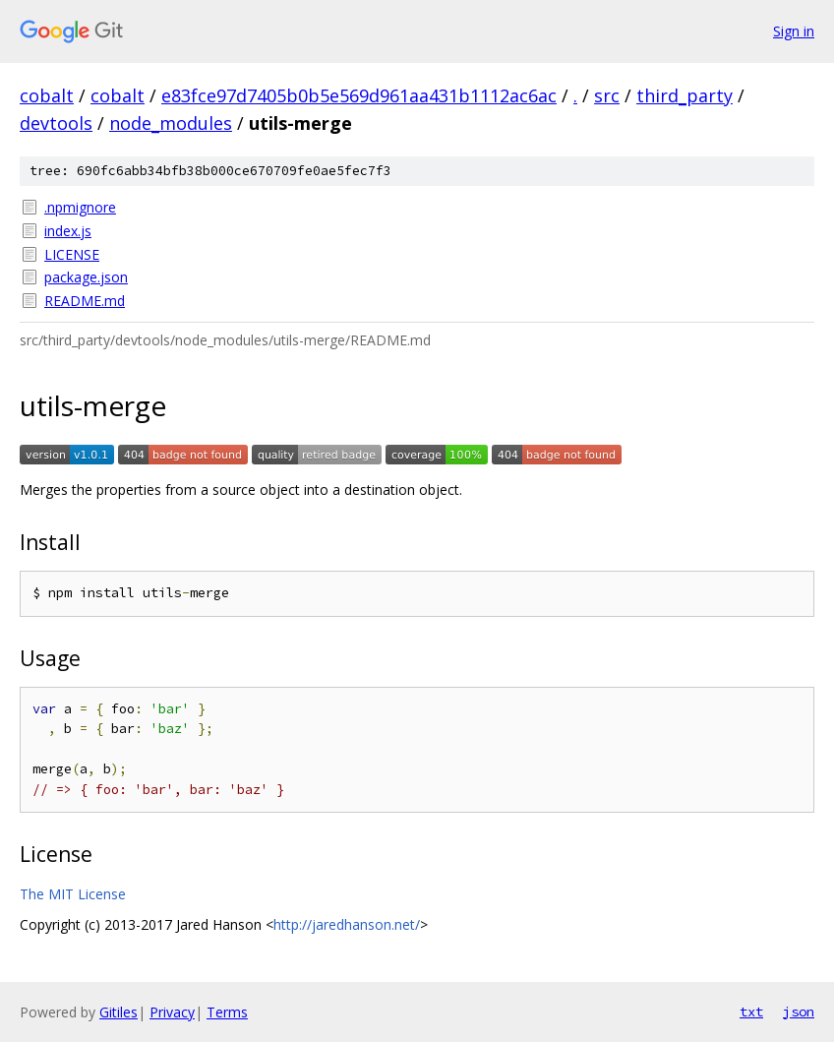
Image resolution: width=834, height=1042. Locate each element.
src (607, 95)
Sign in (793, 31)
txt (751, 1011)
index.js (67, 230)
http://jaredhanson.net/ (346, 924)
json (798, 1011)
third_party (684, 95)
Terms (227, 1012)
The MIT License (73, 894)
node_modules (170, 123)
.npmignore (80, 207)
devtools (56, 123)
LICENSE (71, 254)
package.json (86, 277)
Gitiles (118, 1012)
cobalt (47, 95)
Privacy (172, 1012)
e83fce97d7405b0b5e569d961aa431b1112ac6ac (359, 95)
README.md (84, 300)
